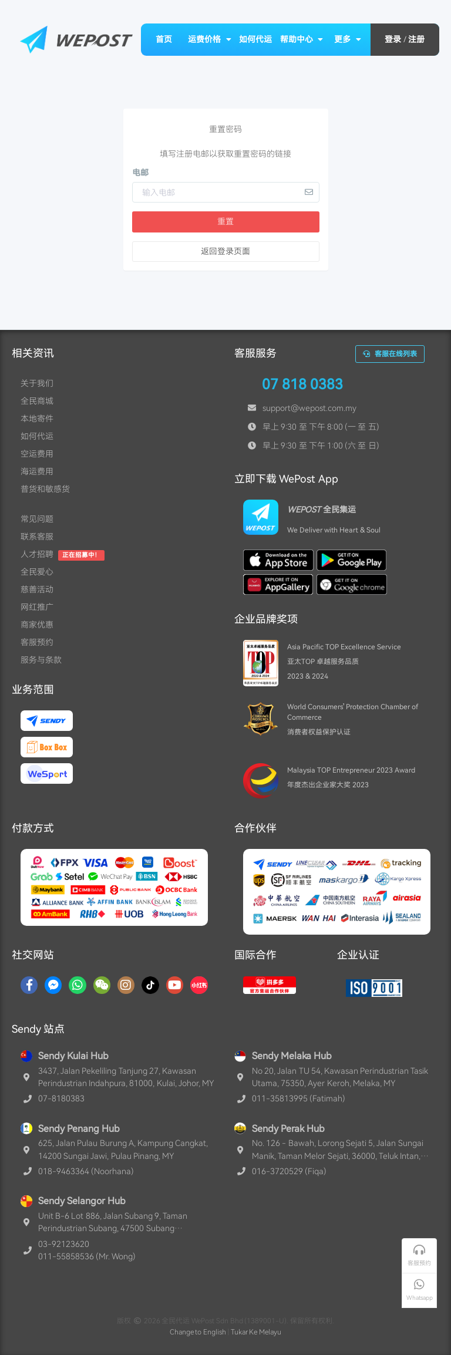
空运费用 (37, 454)
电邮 (140, 172)
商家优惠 (37, 624)
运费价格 (209, 39)
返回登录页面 (225, 251)
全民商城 (37, 401)
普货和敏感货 (45, 489)
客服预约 (37, 642)
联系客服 (37, 536)
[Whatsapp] (77, 985)
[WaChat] (101, 985)
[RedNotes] (199, 985)
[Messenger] (53, 985)
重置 (225, 221)
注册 (416, 39)
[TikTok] (150, 985)
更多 (347, 39)
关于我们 (37, 383)
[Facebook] (29, 985)
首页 (164, 39)
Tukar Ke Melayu (256, 1332)
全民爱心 (37, 572)
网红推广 (37, 607)
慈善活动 (37, 589)
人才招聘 (37, 554)
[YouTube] (174, 985)
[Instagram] (125, 985)
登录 (393, 39)
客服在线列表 (390, 354)
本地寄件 (37, 418)
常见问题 (37, 519)
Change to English (198, 1332)
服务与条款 (41, 660)
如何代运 (255, 39)
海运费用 (37, 471)
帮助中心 (302, 39)
